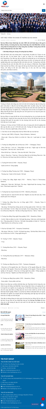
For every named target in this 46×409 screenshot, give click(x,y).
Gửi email (11, 307)
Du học (9, 34)
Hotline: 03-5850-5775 (7, 384)
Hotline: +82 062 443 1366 (8, 399)
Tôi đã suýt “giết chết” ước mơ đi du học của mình (23, 324)
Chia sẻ (43, 40)
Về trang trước (4, 307)
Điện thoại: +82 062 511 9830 (9, 397)
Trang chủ (3, 34)
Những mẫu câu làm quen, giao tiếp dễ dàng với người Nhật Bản (26, 315)
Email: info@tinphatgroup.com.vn (10, 370)
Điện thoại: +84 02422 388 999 (9, 366)
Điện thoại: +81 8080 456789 (9, 382)
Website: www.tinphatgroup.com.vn (11, 372)
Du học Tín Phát (35, 300)
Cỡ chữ (36, 40)
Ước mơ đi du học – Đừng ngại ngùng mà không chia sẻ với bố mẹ (26, 345)
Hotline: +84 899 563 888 (8, 368)
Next (44, 312)
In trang (17, 307)
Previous (43, 312)
